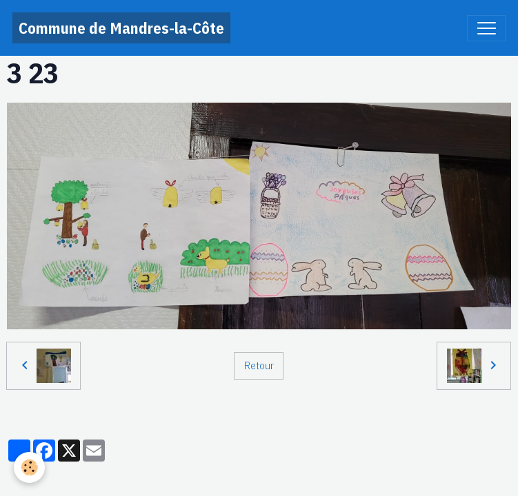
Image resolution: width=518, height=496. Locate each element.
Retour (259, 365)
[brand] (121, 27)
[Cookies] (29, 467)
